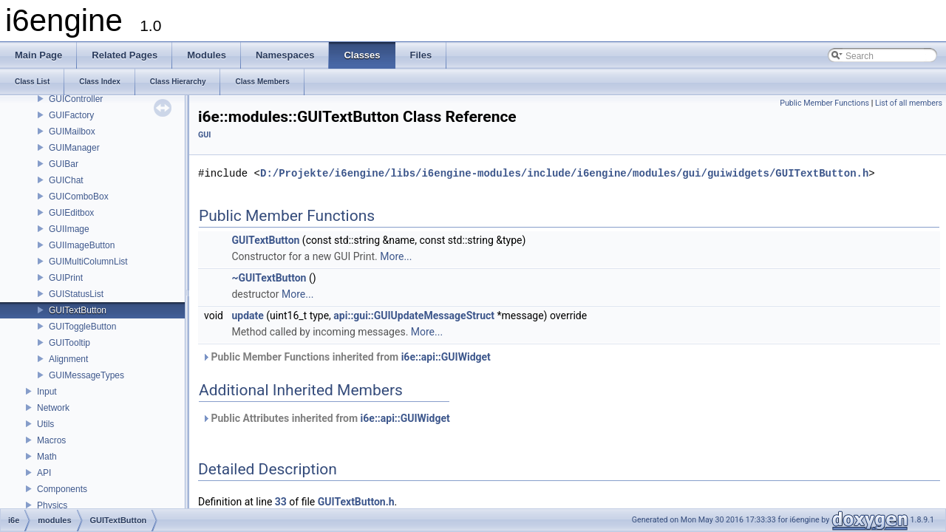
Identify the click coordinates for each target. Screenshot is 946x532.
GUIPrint (66, 278)
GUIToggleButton (82, 326)
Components (62, 489)
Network (53, 408)
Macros (51, 440)
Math (47, 456)
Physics (52, 505)
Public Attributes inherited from (326, 418)
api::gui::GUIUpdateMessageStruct (413, 315)
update (247, 315)
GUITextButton (77, 310)
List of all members (908, 103)
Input (47, 391)
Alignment (68, 359)
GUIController (76, 99)
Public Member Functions (824, 103)
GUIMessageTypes (86, 375)
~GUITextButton (268, 278)
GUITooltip (69, 343)
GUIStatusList (76, 294)
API (44, 473)
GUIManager (74, 148)
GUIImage (69, 229)
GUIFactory (71, 115)
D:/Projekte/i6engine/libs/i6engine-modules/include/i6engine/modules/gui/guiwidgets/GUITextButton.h (564, 173)
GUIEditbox (71, 213)
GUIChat (66, 180)
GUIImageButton (82, 245)
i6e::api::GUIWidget (446, 357)
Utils (45, 424)
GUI (204, 135)
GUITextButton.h (356, 502)
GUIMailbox (72, 131)
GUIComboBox (79, 196)
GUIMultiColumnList (88, 261)
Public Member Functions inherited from (346, 357)
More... (396, 256)
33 (281, 502)
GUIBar (63, 164)
